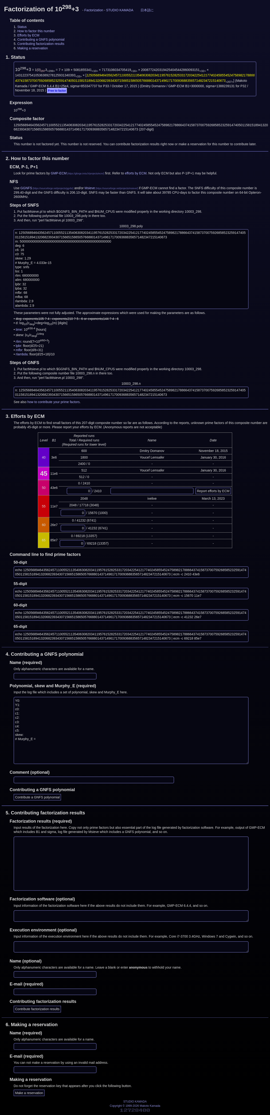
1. (15, 57)
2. (37, 158)
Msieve (90, 188)
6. (32, 1024)
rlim (18, 341)
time (19, 329)
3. (25, 416)
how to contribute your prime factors (53, 402)
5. (45, 812)
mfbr (19, 350)
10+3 (23, 69)
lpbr (18, 346)
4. (44, 654)
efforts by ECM (135, 173)
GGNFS (26, 188)
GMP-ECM (59, 173)
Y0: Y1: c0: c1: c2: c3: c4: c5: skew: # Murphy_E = (131, 730)
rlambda (22, 354)
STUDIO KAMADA (119, 10)
